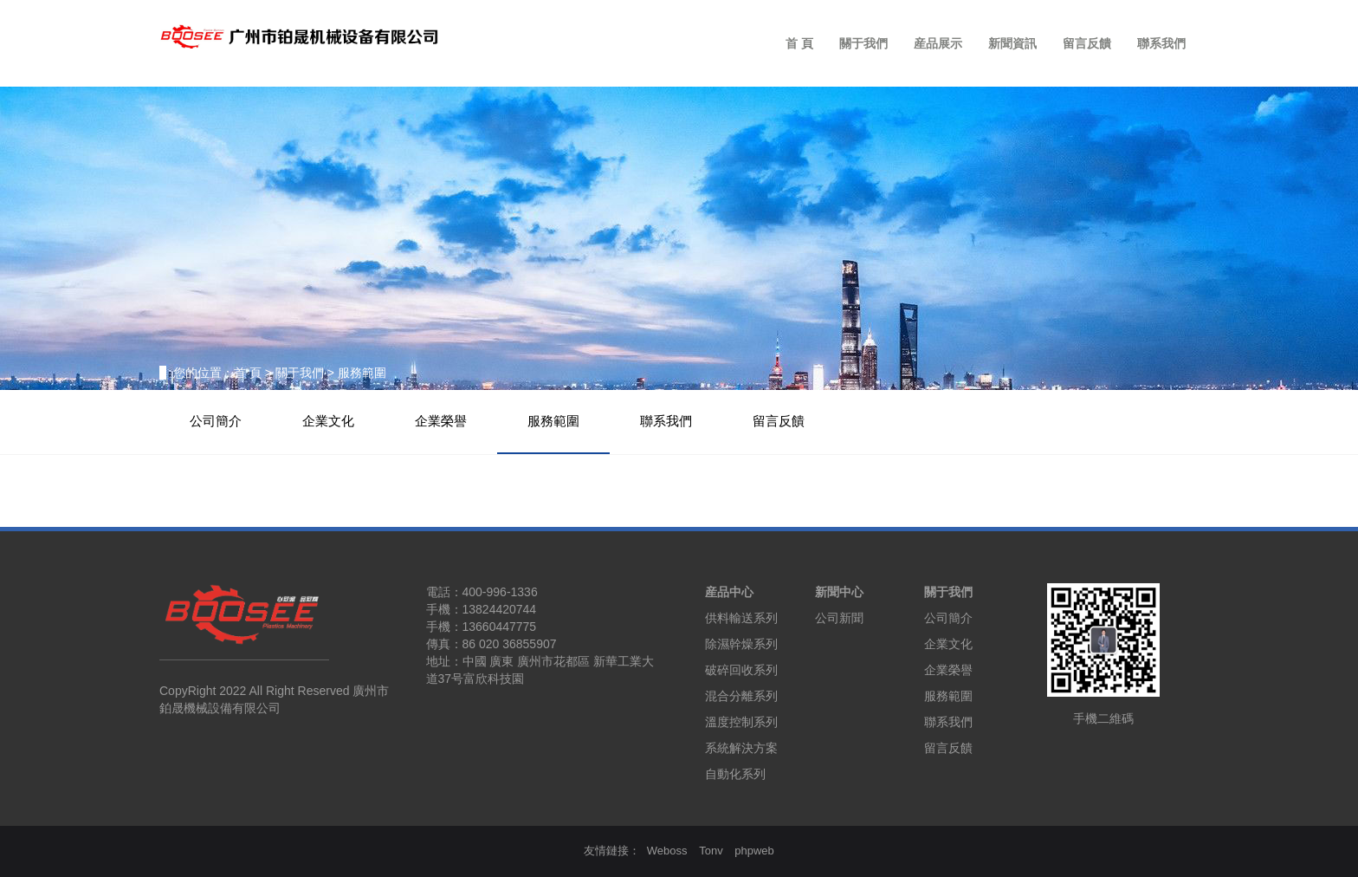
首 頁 (799, 43)
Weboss (667, 850)
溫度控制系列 (741, 722)
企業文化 (328, 421)
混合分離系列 (741, 696)
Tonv (710, 850)
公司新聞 (839, 618)
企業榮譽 (441, 421)
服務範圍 (553, 421)
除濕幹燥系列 (741, 644)
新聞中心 (839, 592)
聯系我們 (1161, 43)
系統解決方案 (741, 748)
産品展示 (938, 43)
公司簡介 (216, 421)
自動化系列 (735, 774)
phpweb (754, 850)
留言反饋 (1087, 43)
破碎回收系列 (741, 670)
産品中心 (729, 592)
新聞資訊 (1012, 43)
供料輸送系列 (741, 618)
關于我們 (863, 43)
